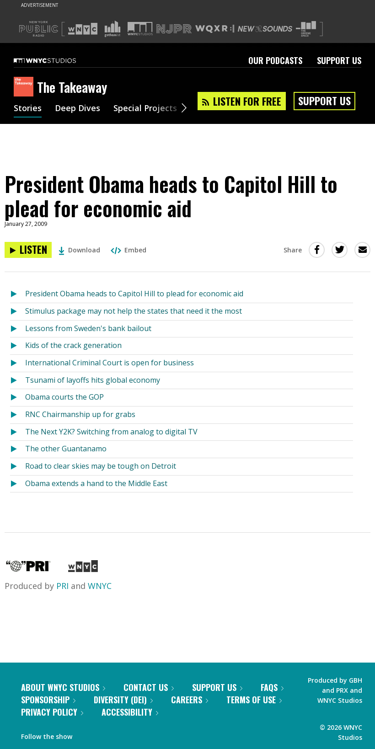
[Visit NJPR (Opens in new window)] (174, 29)
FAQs (272, 687)
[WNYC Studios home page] (56, 60)
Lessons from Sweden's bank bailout (88, 328)
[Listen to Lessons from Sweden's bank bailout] (17, 329)
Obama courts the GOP (64, 397)
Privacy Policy (52, 712)
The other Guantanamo (66, 449)
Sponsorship (48, 700)
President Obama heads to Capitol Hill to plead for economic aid (134, 294)
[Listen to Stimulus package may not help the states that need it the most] (17, 311)
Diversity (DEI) (123, 700)
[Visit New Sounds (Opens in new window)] (265, 29)
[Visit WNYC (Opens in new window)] (82, 29)
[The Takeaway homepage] (25, 87)
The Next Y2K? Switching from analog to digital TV (111, 432)
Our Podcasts (275, 60)
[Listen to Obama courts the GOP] (17, 397)
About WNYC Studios (63, 687)
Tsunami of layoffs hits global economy (92, 380)
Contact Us (148, 687)
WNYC (100, 585)
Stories (28, 109)
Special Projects (145, 109)
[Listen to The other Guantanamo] (17, 449)
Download (79, 250)
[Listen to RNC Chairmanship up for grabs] (17, 415)
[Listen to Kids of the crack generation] (17, 345)
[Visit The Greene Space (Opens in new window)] (306, 29)
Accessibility (130, 712)
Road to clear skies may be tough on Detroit (100, 466)
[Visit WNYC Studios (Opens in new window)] (140, 28)
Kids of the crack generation (73, 345)
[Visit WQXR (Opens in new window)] (214, 29)
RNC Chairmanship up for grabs (80, 414)
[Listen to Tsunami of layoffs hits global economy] (17, 380)
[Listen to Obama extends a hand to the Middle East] (17, 484)
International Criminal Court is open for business (109, 363)
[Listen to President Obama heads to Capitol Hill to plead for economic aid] (28, 250)
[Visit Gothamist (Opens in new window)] (112, 29)
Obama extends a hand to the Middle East (96, 483)
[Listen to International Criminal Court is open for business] (17, 363)
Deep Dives (77, 109)
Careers (189, 700)
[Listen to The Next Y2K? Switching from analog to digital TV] (17, 432)
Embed (128, 250)
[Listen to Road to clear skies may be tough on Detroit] (17, 466)
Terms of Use (254, 700)
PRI (62, 585)
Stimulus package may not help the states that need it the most (133, 311)
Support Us (339, 60)
